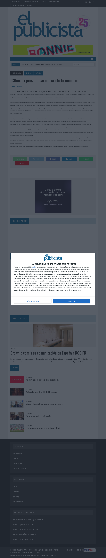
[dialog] (53, 279)
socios (34, 267)
